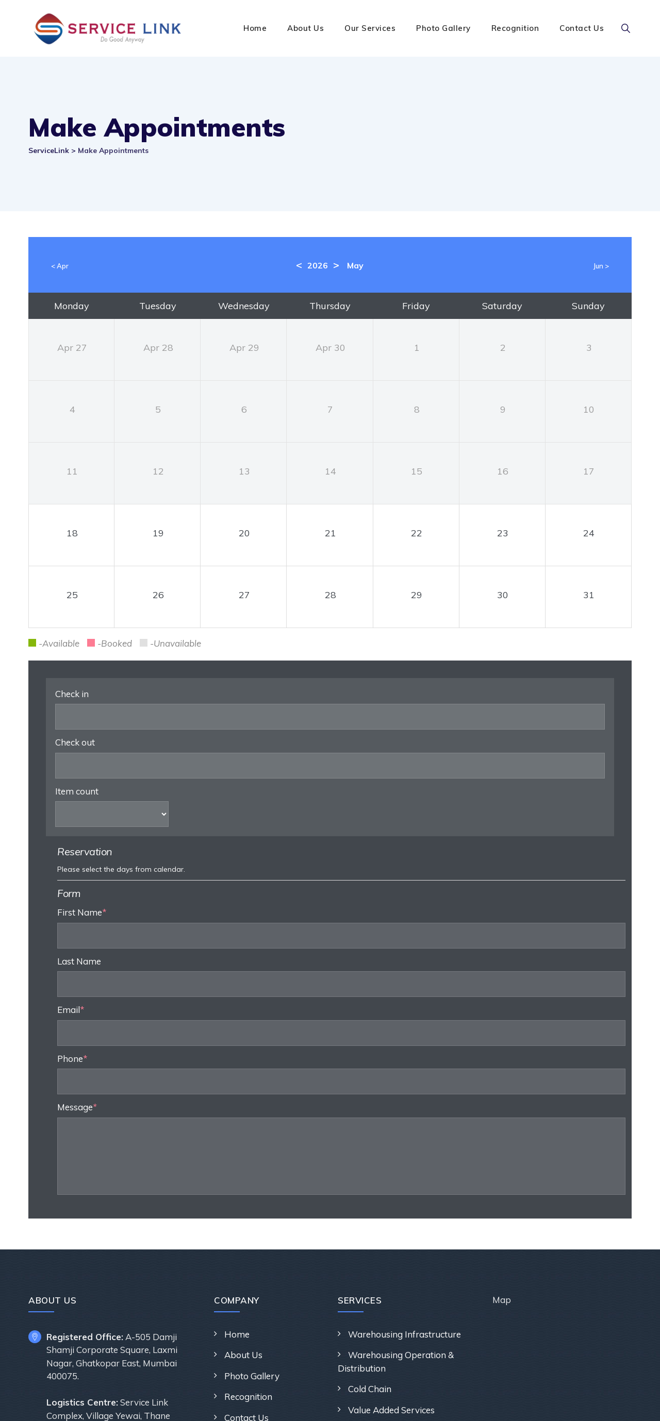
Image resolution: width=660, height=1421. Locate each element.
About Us (305, 28)
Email (338, 851)
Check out (75, 742)
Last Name (346, 802)
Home (255, 28)
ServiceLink (325, 1402)
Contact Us (581, 28)
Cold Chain (369, 1230)
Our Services (369, 28)
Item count (76, 791)
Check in (72, 693)
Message (342, 948)
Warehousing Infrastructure (404, 1175)
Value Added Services (391, 1251)
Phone (339, 899)
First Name (349, 754)
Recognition (515, 28)
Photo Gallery (443, 28)
